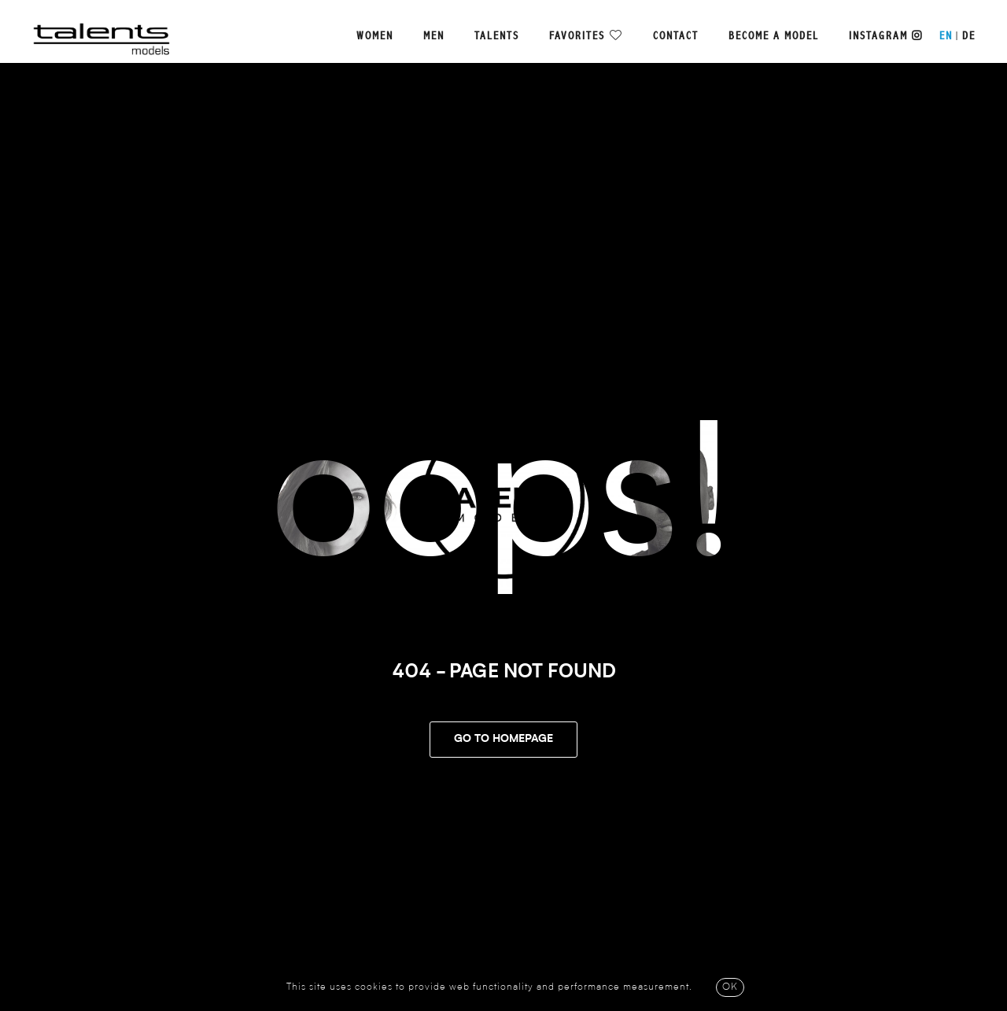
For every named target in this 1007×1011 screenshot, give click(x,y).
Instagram (886, 36)
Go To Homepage (503, 739)
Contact (676, 36)
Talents (496, 36)
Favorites (577, 36)
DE (969, 36)
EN (946, 36)
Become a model (774, 36)
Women (374, 36)
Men (433, 36)
